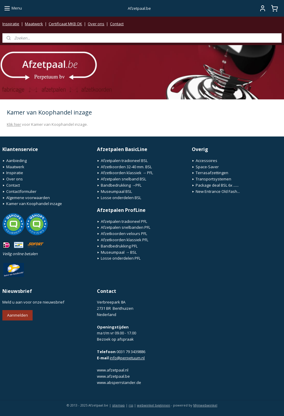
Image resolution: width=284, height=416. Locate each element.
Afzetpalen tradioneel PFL (124, 221)
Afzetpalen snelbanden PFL (125, 227)
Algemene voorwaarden (28, 197)
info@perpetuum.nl (127, 358)
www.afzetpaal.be (113, 376)
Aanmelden (17, 315)
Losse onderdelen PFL (121, 258)
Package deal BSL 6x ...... (217, 185)
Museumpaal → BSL (119, 252)
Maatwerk (34, 23)
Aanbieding (16, 160)
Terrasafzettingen (212, 172)
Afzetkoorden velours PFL (124, 233)
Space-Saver (207, 166)
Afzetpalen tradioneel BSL (124, 160)
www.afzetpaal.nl (112, 370)
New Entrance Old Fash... (218, 191)
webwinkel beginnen (153, 405)
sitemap (118, 405)
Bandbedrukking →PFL (121, 185)
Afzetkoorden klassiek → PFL (127, 172)
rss (131, 405)
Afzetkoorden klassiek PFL (124, 239)
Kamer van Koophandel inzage (34, 203)
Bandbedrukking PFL (119, 246)
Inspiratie (10, 23)
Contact (117, 23)
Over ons (96, 23)
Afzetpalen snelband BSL (123, 179)
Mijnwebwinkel (205, 405)
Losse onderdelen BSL (121, 197)
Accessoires (206, 160)
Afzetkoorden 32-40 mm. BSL (126, 166)
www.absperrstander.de (119, 382)
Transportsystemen (213, 179)
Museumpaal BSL (116, 191)
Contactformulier (21, 191)
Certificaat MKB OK (65, 23)
